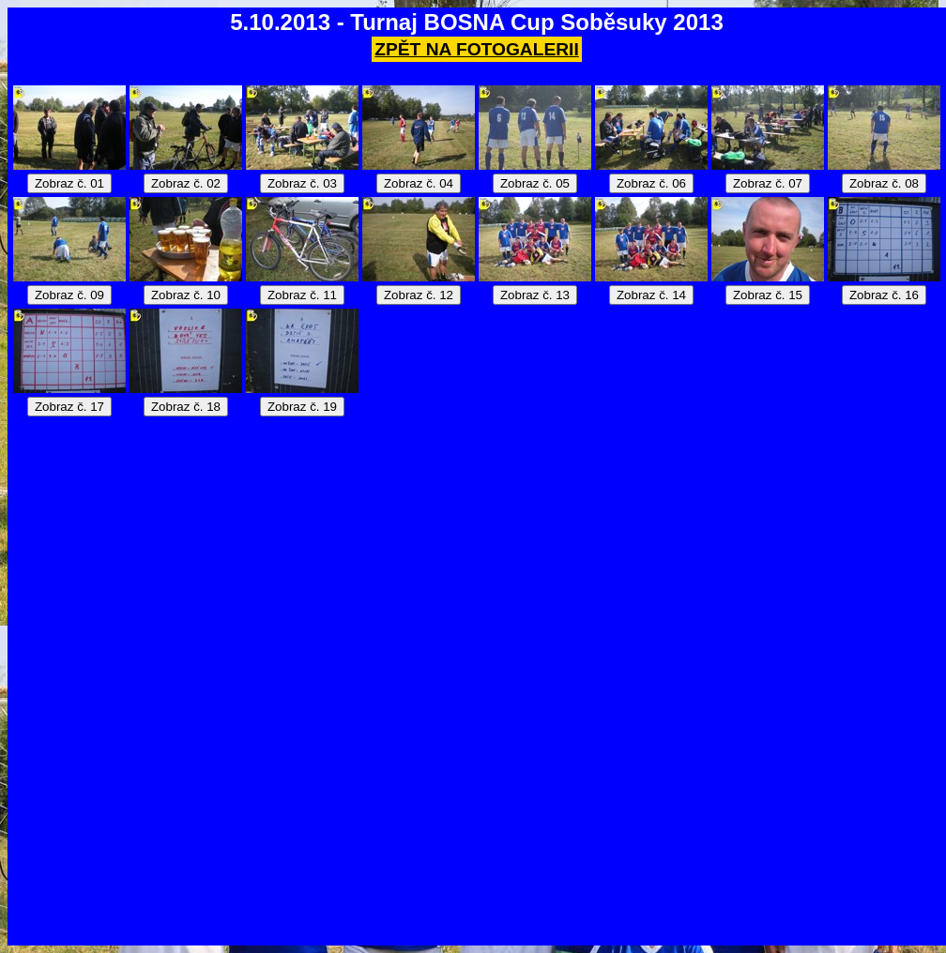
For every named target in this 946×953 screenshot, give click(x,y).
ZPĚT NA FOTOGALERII (476, 49)
